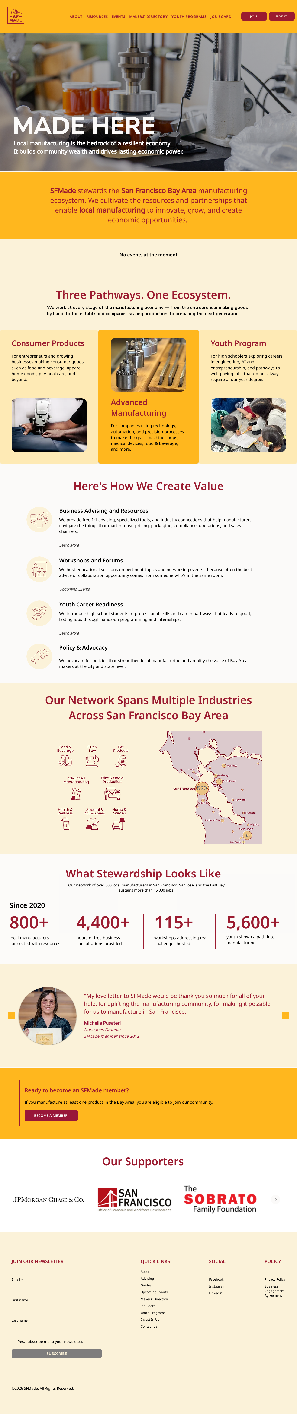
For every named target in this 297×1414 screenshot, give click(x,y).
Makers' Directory (154, 1299)
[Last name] (55, 1329)
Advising (147, 1278)
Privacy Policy (275, 1279)
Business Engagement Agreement (274, 1291)
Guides (146, 1285)
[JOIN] (254, 16)
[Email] (55, 1288)
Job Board (148, 1306)
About (145, 1271)
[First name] (55, 1308)
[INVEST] (282, 16)
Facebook (216, 1279)
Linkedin (215, 1293)
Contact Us (149, 1326)
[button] (76, 16)
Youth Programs (153, 1312)
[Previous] (11, 1016)
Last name (20, 1320)
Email (17, 1279)
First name (20, 1300)
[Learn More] (78, 545)
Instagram (217, 1286)
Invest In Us (150, 1319)
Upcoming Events (154, 1292)
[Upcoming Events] (78, 589)
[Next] (285, 1016)
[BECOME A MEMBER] (51, 1115)
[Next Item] (275, 1199)
